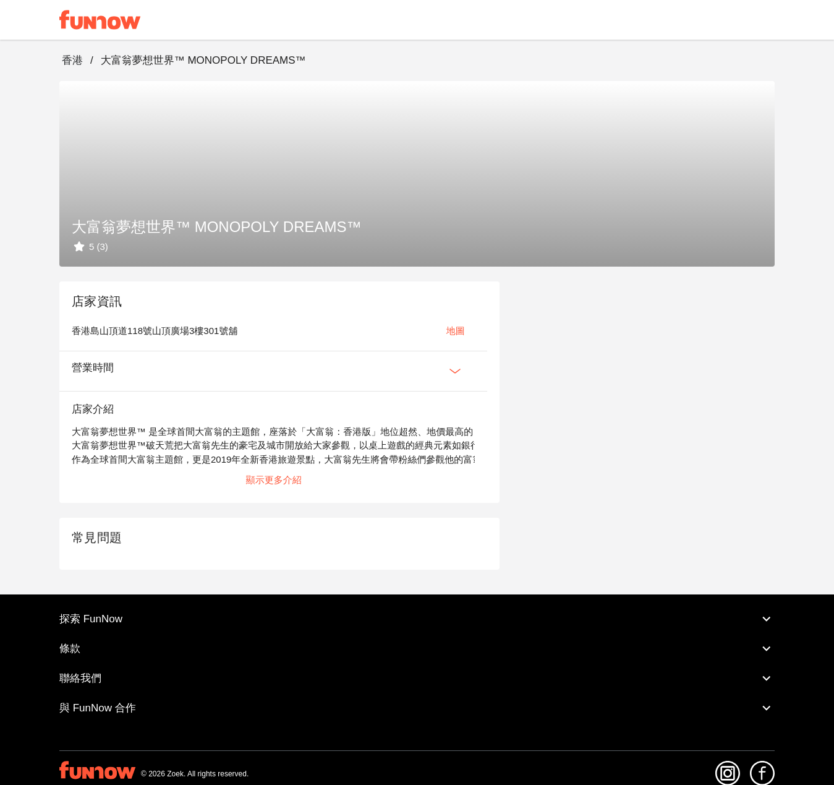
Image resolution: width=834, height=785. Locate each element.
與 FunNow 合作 (417, 708)
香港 (72, 60)
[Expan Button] (455, 371)
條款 (417, 649)
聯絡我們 (417, 678)
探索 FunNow (417, 619)
